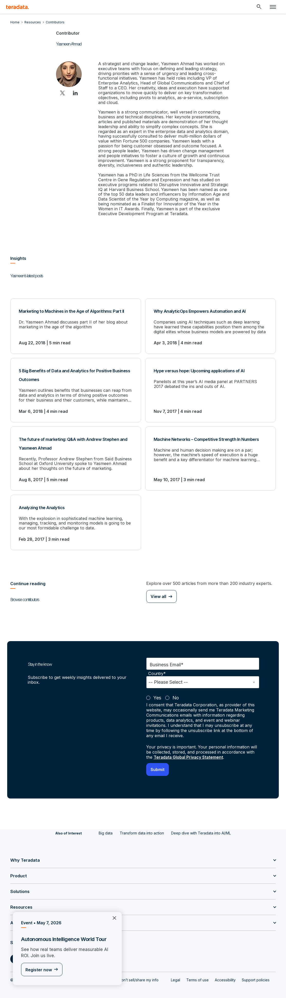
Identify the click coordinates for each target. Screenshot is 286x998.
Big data (106, 828)
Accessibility (225, 975)
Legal (175, 975)
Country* (157, 669)
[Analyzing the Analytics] (75, 517)
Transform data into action (142, 828)
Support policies (256, 975)
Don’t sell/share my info (139, 975)
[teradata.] (17, 7)
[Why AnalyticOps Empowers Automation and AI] (210, 322)
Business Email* (166, 660)
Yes (157, 693)
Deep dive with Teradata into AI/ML (201, 828)
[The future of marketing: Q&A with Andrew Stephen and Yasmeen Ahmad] (75, 454)
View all (158, 591)
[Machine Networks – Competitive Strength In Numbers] (210, 454)
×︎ (112, 918)
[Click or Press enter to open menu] (273, 7)
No (175, 693)
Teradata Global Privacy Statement (189, 752)
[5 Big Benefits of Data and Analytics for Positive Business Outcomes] (75, 386)
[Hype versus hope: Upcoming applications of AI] (210, 386)
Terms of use (197, 975)
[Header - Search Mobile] (259, 7)
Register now (38, 969)
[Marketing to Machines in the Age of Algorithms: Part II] (75, 322)
